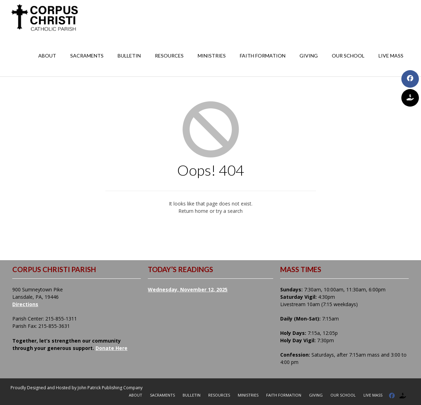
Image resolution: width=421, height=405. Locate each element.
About (47, 56)
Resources (169, 56)
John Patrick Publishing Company (110, 388)
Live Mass (391, 56)
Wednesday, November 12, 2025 (188, 289)
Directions (25, 304)
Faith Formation (262, 56)
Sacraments (87, 56)
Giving (309, 56)
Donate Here (111, 348)
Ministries (212, 56)
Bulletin (129, 56)
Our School (348, 56)
